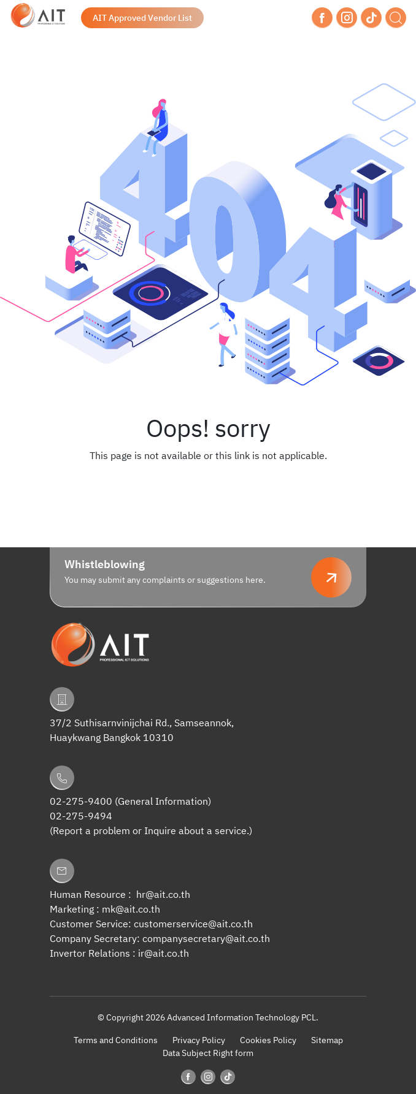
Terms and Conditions (116, 1040)
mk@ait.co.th (131, 910)
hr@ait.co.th (163, 895)
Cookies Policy (268, 1040)
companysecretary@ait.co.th (206, 939)
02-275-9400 (81, 802)
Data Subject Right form (208, 1053)
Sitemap (327, 1040)
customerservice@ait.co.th (193, 924)
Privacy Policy (198, 1040)
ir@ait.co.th (163, 954)
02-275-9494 (81, 816)
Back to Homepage (208, 481)
